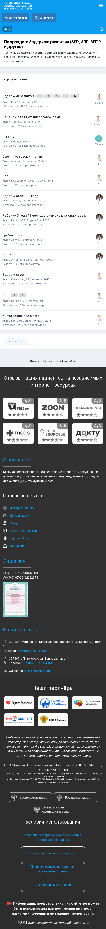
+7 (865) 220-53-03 (37, 663)
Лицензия (14, 561)
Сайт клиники (18, 17)
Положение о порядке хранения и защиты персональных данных (53, 837)
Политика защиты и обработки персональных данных (53, 869)
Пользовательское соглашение (53, 853)
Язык (34, 361)
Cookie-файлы (66, 361)
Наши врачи (46, 17)
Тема (48, 361)
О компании (16, 460)
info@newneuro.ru (37, 671)
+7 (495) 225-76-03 (31, 651)
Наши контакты (21, 630)
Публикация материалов (53, 885)
